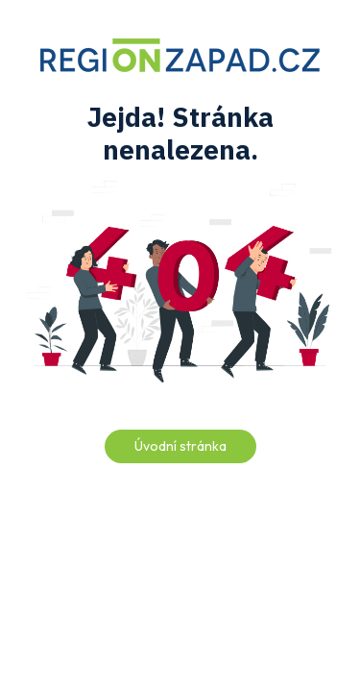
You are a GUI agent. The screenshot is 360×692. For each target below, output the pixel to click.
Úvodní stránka (180, 446)
